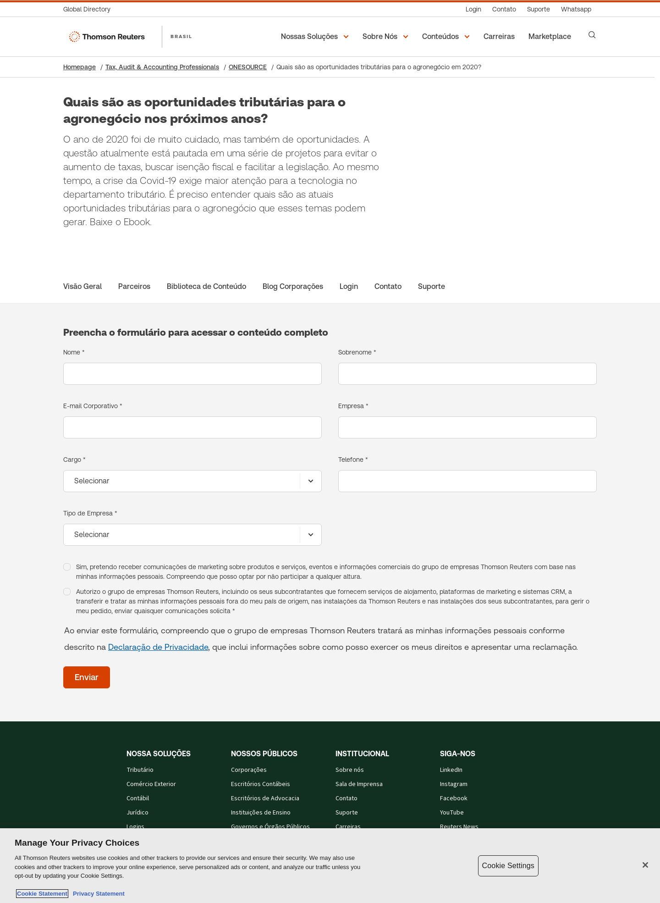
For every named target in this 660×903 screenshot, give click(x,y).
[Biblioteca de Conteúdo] (206, 286)
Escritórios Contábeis (260, 784)
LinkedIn (451, 770)
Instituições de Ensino (261, 813)
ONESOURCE (248, 67)
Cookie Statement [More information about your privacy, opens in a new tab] (42, 893)
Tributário (140, 770)
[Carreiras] (500, 36)
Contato (347, 798)
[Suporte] (539, 9)
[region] (330, 865)
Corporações (249, 770)
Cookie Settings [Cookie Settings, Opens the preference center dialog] (508, 866)
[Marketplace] (551, 36)
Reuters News (459, 827)
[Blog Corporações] (292, 286)
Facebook (454, 798)
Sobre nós (350, 770)
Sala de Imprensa (359, 784)
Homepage (79, 67)
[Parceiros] (134, 286)
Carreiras (348, 827)
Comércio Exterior (151, 784)
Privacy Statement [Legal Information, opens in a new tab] (97, 893)
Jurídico (137, 813)
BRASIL (181, 36)
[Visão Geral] (82, 286)
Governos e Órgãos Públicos (270, 827)
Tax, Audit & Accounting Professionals (162, 67)
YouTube (452, 813)
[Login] (473, 9)
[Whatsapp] (576, 9)
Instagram (454, 784)
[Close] (645, 865)
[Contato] (504, 9)
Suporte (347, 813)
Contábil (137, 798)
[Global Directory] (89, 9)
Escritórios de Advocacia (265, 798)
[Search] (592, 35)
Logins (135, 827)
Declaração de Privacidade (158, 647)
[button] (316, 36)
